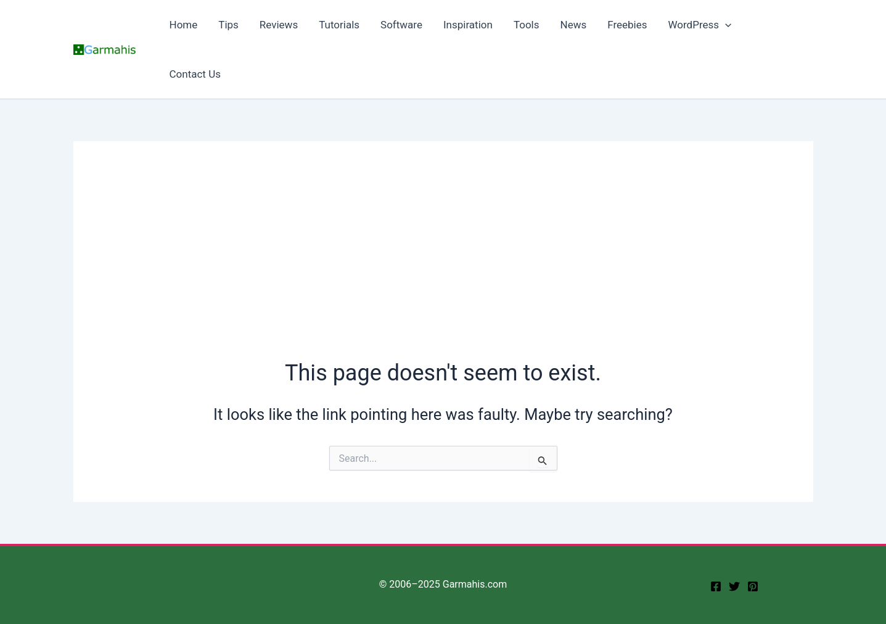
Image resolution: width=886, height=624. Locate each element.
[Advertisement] (443, 265)
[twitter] (734, 586)
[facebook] (715, 586)
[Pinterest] (752, 586)
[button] (725, 24)
